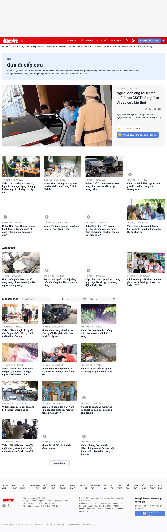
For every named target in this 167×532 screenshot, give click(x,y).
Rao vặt (116, 40)
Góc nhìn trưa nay (111, 47)
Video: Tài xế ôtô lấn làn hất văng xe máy (56, 447)
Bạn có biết (61, 47)
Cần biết (101, 40)
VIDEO (26, 41)
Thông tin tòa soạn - (32, 506)
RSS (88, 511)
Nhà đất (136, 486)
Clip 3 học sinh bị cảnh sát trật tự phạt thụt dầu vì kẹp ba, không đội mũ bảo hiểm (102, 282)
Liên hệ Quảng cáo (87, 509)
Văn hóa (105, 486)
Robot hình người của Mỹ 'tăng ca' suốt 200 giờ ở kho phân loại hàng (60, 282)
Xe (81, 485)
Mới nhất (6, 47)
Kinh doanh (63, 486)
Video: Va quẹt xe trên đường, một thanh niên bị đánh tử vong (96, 333)
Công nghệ (147, 47)
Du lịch (85, 486)
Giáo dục (128, 486)
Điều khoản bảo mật (106, 509)
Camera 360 (126, 47)
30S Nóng (98, 47)
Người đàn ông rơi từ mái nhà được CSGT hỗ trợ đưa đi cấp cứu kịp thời (138, 98)
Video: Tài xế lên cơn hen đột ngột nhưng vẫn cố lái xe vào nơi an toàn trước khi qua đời (17, 448)
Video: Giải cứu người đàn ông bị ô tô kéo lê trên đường (18, 408)
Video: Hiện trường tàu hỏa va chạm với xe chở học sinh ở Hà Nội (58, 371)
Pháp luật (53, 486)
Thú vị (33, 47)
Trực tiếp (25, 47)
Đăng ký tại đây (153, 513)
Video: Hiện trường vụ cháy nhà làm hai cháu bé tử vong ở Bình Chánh (60, 186)
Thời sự (38, 486)
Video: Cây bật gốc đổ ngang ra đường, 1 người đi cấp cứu (96, 370)
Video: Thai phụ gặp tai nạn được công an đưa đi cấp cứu (61, 227)
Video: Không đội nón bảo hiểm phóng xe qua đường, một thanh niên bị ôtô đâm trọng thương (97, 450)
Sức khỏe (137, 47)
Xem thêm (59, 463)
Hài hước (88, 47)
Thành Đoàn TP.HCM (49, 506)
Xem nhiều (8, 247)
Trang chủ (5, 486)
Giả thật (152, 486)
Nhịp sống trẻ (95, 486)
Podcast (72, 40)
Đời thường (50, 47)
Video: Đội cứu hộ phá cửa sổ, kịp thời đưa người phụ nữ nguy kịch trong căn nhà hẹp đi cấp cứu (18, 188)
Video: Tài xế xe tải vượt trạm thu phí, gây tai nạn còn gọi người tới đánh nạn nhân (17, 371)
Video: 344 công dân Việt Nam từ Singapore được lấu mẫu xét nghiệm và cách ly (58, 410)
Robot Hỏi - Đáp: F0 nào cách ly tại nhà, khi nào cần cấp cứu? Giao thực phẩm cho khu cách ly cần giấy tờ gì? (102, 230)
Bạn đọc (160, 486)
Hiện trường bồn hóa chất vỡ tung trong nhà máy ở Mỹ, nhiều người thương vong (18, 282)
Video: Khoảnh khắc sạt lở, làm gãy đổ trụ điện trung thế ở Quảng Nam (143, 186)
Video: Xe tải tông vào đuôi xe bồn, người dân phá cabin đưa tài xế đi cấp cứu (57, 333)
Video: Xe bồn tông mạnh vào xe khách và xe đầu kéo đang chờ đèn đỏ (96, 410)
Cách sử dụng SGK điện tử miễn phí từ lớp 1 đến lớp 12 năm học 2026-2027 (144, 282)
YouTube (87, 40)
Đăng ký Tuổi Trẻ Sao (149, 40)
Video (32, 485)
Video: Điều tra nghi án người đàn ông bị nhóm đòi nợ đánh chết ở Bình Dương (17, 333)
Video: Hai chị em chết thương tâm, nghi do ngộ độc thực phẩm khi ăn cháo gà (144, 229)
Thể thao (72, 47)
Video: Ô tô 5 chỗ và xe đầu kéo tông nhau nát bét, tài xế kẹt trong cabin (102, 186)
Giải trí (80, 47)
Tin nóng (16, 47)
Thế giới (40, 47)
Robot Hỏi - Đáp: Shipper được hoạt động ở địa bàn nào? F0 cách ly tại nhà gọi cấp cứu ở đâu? (18, 230)
